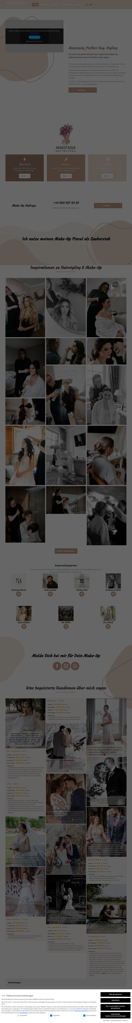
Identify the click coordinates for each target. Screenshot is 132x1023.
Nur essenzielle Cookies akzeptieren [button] (115, 1007)
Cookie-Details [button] (106, 1020)
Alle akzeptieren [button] (115, 994)
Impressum (125, 1020)
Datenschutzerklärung (82, 1011)
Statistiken (55, 1015)
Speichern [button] (115, 1000)
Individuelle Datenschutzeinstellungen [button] (115, 1015)
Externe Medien (89, 1015)
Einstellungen (24, 1013)
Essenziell (22, 1015)
